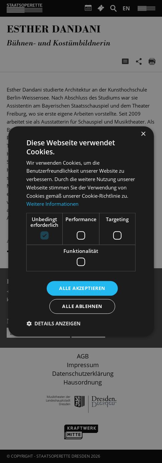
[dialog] (81, 231)
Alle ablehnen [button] (82, 306)
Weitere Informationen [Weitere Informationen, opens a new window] (52, 204)
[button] (53, 324)
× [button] (143, 134)
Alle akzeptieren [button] (82, 288)
